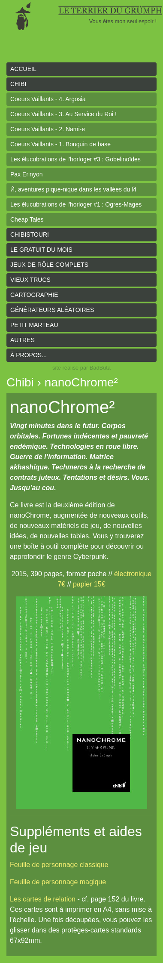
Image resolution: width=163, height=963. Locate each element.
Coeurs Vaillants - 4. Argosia (48, 99)
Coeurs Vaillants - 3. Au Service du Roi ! (63, 114)
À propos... (28, 355)
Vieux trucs (30, 279)
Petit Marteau (34, 324)
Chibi (18, 83)
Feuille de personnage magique (58, 882)
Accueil (23, 68)
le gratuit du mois (41, 249)
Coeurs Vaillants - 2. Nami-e (47, 129)
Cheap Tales (27, 219)
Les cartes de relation (42, 899)
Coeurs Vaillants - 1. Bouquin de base (60, 144)
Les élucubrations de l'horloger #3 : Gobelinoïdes (75, 159)
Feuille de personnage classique (59, 864)
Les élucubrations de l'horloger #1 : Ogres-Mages (76, 204)
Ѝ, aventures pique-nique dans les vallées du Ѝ (73, 189)
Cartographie (34, 294)
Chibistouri (29, 234)
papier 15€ (89, 584)
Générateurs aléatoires (52, 309)
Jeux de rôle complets (49, 264)
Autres (22, 339)
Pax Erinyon (26, 174)
